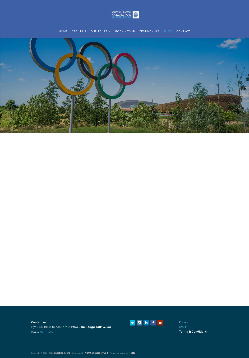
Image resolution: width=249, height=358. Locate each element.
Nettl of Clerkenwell (96, 353)
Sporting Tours (62, 353)
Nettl (132, 353)
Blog (168, 31)
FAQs (182, 327)
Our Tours (99, 31)
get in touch (47, 331)
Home (63, 31)
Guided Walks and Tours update (53, 209)
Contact (183, 31)
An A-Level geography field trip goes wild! (124, 209)
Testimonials (150, 31)
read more (41, 259)
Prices (183, 322)
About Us (79, 31)
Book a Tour (125, 31)
